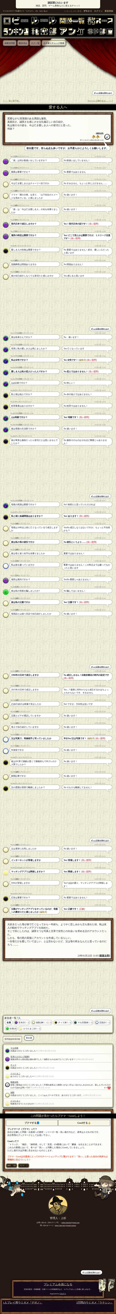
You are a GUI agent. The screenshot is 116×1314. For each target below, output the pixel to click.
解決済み (23, 43)
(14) (13, 383)
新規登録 (109, 11)
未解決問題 (9, 43)
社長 (17, 587)
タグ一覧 (35, 43)
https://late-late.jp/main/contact (65, 1225)
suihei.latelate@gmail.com (70, 1222)
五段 (17, 561)
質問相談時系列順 (12, 1039)
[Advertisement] (30, 68)
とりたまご (19, 868)
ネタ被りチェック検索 (53, 43)
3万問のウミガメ (94, 1302)
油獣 (16, 179)
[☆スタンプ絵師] (21, 1057)
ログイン (98, 11)
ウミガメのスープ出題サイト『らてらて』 (18, 11)
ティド (16, 246)
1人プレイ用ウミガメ (22, 1302)
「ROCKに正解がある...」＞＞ (99, 101)
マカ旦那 (18, 333)
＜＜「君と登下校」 (12, 101)
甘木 (16, 156)
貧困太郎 (99, 133)
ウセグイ (62, 1294)
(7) (12, 704)
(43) (70, 883)
